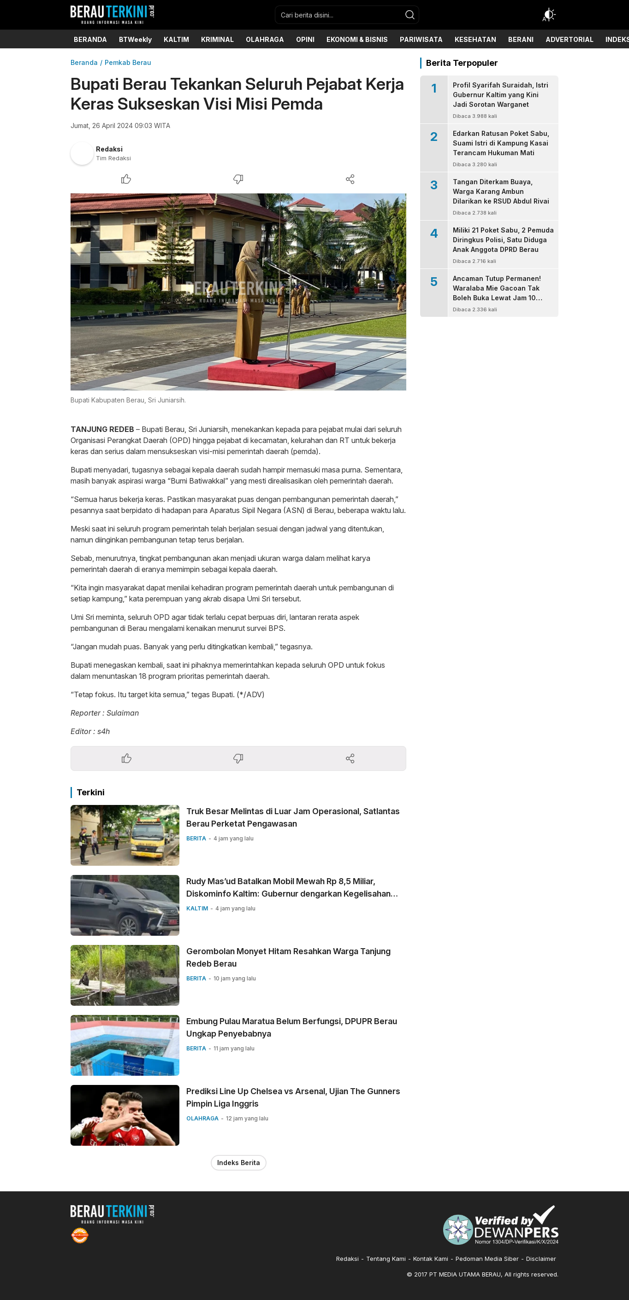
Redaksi (109, 149)
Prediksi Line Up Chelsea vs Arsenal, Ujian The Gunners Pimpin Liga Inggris (293, 1097)
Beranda (84, 62)
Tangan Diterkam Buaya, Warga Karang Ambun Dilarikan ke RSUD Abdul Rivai (501, 191)
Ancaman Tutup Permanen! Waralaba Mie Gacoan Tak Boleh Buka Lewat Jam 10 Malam (497, 292)
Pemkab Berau (128, 62)
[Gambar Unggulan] (238, 292)
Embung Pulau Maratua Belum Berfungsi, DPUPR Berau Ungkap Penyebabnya (291, 1027)
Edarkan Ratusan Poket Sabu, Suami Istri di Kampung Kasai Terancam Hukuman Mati (501, 143)
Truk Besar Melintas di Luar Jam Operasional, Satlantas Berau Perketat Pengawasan (293, 817)
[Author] (82, 153)
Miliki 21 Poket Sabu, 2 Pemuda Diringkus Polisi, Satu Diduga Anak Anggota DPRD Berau (503, 239)
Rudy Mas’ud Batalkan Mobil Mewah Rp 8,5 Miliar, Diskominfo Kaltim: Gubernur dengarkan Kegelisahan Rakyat (288, 893)
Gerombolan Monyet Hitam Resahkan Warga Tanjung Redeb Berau (288, 957)
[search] (410, 15)
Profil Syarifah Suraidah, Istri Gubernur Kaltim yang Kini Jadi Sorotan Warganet (500, 94)
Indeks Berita (238, 1162)
